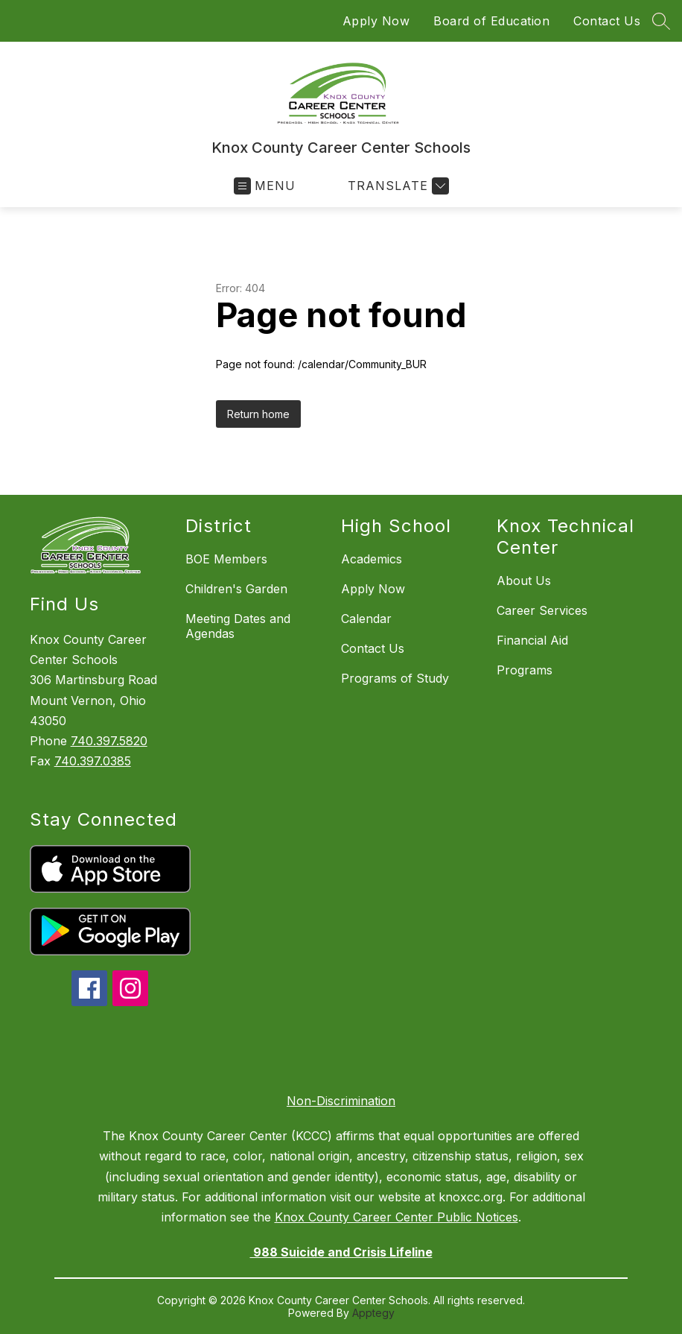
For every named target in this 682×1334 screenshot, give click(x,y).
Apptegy (373, 1312)
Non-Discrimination (341, 1100)
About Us (524, 580)
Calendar (366, 618)
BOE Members (226, 558)
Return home (258, 414)
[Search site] (661, 21)
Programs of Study (395, 678)
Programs (524, 670)
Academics (371, 558)
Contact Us (606, 20)
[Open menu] (265, 186)
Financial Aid (532, 640)
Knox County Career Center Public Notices (396, 1217)
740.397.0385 (92, 760)
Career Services (542, 610)
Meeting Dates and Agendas (237, 626)
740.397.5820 (109, 740)
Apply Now (376, 20)
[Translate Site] (396, 186)
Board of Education (491, 20)
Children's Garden (236, 588)
